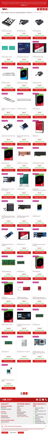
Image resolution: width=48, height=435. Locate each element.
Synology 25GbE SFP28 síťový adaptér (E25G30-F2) (23, 325)
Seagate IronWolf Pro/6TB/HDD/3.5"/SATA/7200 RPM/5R (39, 190)
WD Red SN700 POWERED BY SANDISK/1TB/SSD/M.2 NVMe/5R (23, 298)
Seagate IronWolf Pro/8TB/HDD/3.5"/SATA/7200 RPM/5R (8, 298)
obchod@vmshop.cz (5, 417)
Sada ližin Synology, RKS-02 (21, 108)
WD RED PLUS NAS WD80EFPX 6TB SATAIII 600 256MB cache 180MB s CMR (39, 298)
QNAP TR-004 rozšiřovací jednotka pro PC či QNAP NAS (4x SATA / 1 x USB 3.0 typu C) (8, 217)
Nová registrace (20, 413)
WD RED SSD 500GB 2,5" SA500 (38, 56)
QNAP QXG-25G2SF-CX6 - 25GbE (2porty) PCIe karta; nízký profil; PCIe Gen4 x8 (39, 352)
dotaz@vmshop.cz (5, 421)
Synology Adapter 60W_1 (37, 30)
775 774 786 (4, 413)
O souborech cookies (21, 415)
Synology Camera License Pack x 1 (23, 56)
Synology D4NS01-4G (20, 271)
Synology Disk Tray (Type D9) (7, 30)
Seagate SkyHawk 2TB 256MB (22, 82)
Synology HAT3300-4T (21, 189)
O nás (18, 407)
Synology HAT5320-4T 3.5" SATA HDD (23, 351)
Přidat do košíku (8, 38)
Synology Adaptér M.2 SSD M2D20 (38, 163)
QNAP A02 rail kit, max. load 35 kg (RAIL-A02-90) (8, 109)
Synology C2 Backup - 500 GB (7, 56)
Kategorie (7, 12)
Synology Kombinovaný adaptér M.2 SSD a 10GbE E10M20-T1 (23, 217)
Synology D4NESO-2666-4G (6, 271)
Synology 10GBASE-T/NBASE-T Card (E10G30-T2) (8, 245)
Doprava (19, 410)
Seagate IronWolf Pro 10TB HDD (7, 324)
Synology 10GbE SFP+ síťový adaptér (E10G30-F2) (39, 245)
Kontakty (19, 409)
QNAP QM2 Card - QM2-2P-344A (22, 163)
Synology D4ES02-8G (36, 324)
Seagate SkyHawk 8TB (36, 216)
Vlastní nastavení (13, 432)
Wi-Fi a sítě (12, 12)
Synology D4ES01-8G (5, 351)
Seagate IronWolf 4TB (5, 163)
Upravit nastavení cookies (22, 416)
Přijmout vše (21, 432)
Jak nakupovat (20, 406)
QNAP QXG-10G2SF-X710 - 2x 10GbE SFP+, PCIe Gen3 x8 (8, 190)
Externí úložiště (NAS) (20, 12)
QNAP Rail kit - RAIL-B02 (6, 82)
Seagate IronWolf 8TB (36, 271)
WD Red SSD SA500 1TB (21, 244)
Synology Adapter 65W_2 (21, 30)
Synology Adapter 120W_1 (37, 82)
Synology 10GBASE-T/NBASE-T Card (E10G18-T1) (23, 137)
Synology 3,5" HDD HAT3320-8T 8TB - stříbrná (8, 381)
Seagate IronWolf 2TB (36, 108)
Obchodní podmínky (21, 412)
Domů (2, 12)
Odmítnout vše (4, 432)
